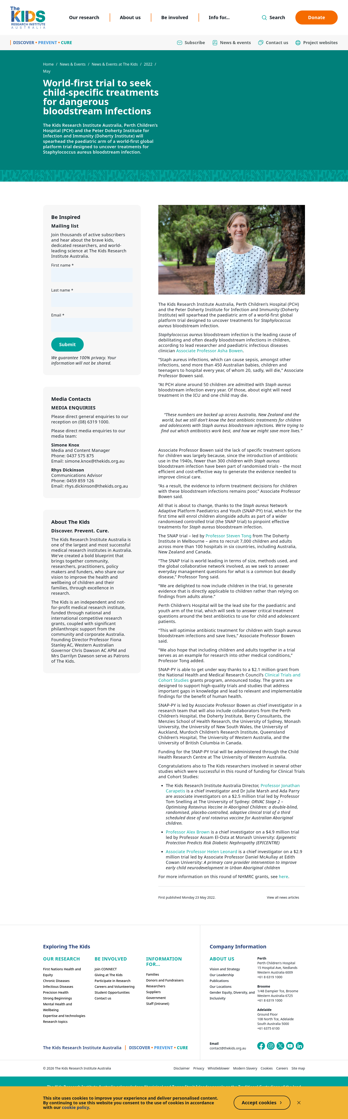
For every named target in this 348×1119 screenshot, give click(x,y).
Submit (67, 344)
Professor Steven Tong (228, 535)
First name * (62, 265)
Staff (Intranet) (157, 1003)
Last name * (62, 290)
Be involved (174, 17)
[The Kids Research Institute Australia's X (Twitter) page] (280, 1046)
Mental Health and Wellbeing (57, 1007)
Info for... (219, 17)
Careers (282, 1068)
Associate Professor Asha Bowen (209, 350)
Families (152, 974)
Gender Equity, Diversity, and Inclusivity (232, 995)
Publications (219, 980)
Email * (57, 315)
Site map (298, 1068)
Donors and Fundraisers (165, 980)
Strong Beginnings (57, 998)
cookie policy (75, 1107)
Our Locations (221, 986)
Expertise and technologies (64, 1015)
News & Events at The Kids (115, 64)
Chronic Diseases (56, 980)
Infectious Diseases (58, 986)
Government (156, 998)
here (283, 876)
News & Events (73, 64)
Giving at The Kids (108, 975)
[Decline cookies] (299, 1103)
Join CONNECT (105, 969)
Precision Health (56, 992)
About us (130, 17)
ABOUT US (222, 958)
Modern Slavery (245, 1068)
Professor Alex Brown (188, 832)
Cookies (267, 1068)
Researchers (155, 986)
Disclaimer (182, 1068)
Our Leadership (222, 975)
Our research (84, 17)
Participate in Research (112, 980)
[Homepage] (27, 18)
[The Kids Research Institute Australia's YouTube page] (290, 1046)
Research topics (55, 1021)
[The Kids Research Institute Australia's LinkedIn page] (300, 1046)
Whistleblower (219, 1068)
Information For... (164, 961)
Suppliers (153, 992)
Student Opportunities (112, 992)
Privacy (198, 1068)
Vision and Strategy (225, 969)
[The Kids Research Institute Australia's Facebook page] (261, 1046)
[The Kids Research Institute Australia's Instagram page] (271, 1046)
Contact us (102, 998)
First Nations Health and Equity (62, 972)
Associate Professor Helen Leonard (201, 851)
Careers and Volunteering (114, 986)
